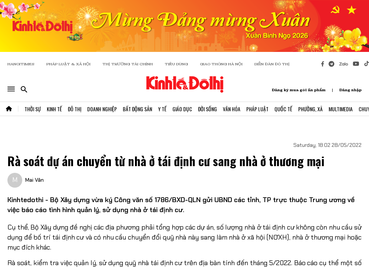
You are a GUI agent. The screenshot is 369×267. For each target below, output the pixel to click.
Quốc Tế (283, 109)
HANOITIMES (20, 64)
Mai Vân (34, 180)
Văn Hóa (231, 109)
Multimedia (341, 109)
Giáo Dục (182, 109)
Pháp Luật (257, 109)
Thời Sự (32, 109)
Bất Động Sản (137, 109)
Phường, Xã (310, 109)
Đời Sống (207, 109)
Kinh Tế (54, 109)
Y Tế (162, 109)
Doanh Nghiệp (102, 109)
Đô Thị (74, 109)
